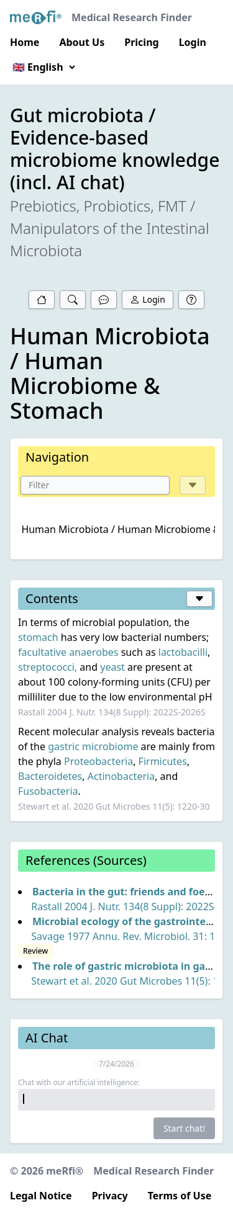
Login (192, 42)
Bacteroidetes (50, 776)
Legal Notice (41, 1195)
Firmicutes (163, 761)
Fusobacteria (48, 791)
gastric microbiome (93, 746)
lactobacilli (183, 652)
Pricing (141, 42)
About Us (81, 42)
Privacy (110, 1195)
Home (24, 42)
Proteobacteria (98, 761)
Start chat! (184, 1128)
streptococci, (47, 667)
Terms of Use (180, 1195)
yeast (112, 667)
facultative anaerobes (68, 652)
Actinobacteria (121, 776)
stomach (38, 637)
